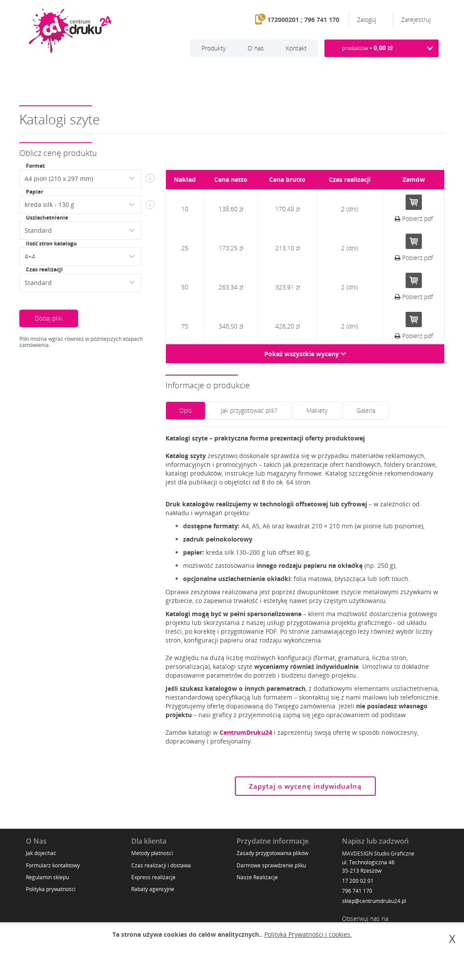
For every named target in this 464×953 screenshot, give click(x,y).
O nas (256, 48)
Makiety (316, 410)
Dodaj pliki (49, 318)
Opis (185, 410)
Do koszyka (414, 202)
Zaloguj (367, 19)
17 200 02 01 (358, 880)
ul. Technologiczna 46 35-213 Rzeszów (368, 866)
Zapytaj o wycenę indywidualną (305, 786)
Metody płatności (152, 853)
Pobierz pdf (414, 218)
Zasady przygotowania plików (272, 853)
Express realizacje (153, 877)
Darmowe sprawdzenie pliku (271, 865)
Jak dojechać (41, 853)
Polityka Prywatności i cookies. (308, 934)
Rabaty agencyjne (152, 889)
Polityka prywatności (51, 889)
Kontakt (296, 48)
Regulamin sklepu (47, 877)
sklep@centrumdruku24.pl (374, 901)
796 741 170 (357, 891)
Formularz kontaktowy (53, 865)
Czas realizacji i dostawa (161, 865)
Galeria (365, 410)
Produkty (213, 48)
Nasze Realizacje (257, 877)
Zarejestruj (416, 19)
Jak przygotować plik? (249, 410)
